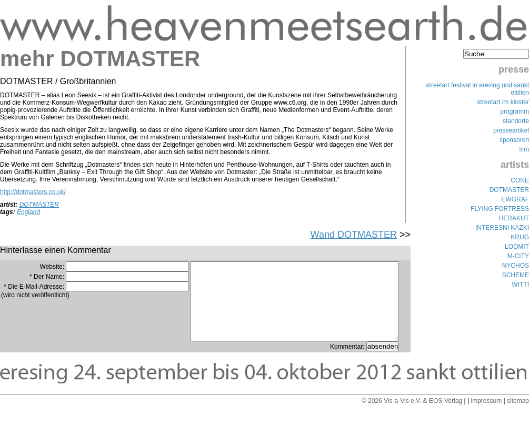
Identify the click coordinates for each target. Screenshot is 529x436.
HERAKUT (514, 218)
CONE (520, 180)
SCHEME (515, 275)
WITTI (520, 284)
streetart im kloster (503, 102)
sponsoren (514, 140)
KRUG (520, 237)
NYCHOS (515, 265)
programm (514, 111)
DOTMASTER (39, 204)
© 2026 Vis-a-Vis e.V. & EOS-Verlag (412, 416)
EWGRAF (515, 199)
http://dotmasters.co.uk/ (33, 192)
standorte (516, 121)
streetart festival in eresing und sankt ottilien (477, 89)
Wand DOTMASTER (354, 234)
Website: (52, 266)
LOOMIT (517, 246)
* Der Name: (46, 276)
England (28, 212)
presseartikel (511, 130)
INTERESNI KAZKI (502, 227)
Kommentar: (348, 362)
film (524, 149)
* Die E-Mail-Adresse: (34, 286)
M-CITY (518, 256)
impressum (486, 416)
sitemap (518, 416)
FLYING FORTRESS (500, 208)
